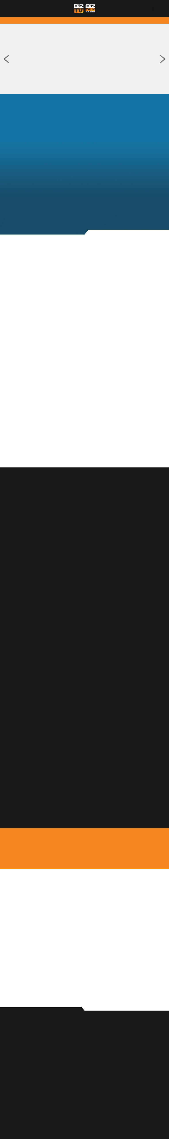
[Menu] (155, 8)
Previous (6, 59)
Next (163, 59)
